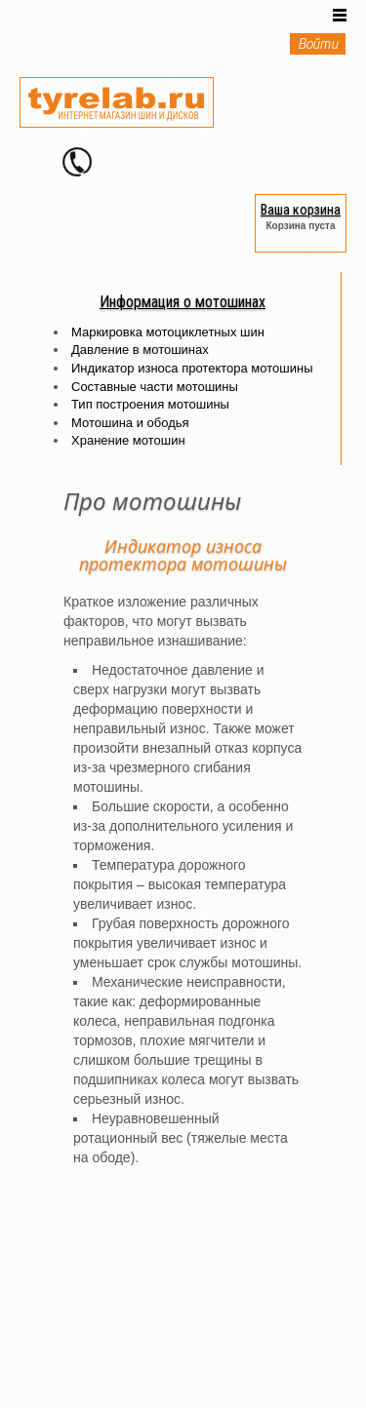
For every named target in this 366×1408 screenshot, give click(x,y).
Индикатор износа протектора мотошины (191, 368)
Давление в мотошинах (140, 349)
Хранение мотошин (128, 440)
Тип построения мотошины (150, 404)
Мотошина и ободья (130, 422)
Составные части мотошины (154, 386)
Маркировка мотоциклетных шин (167, 332)
